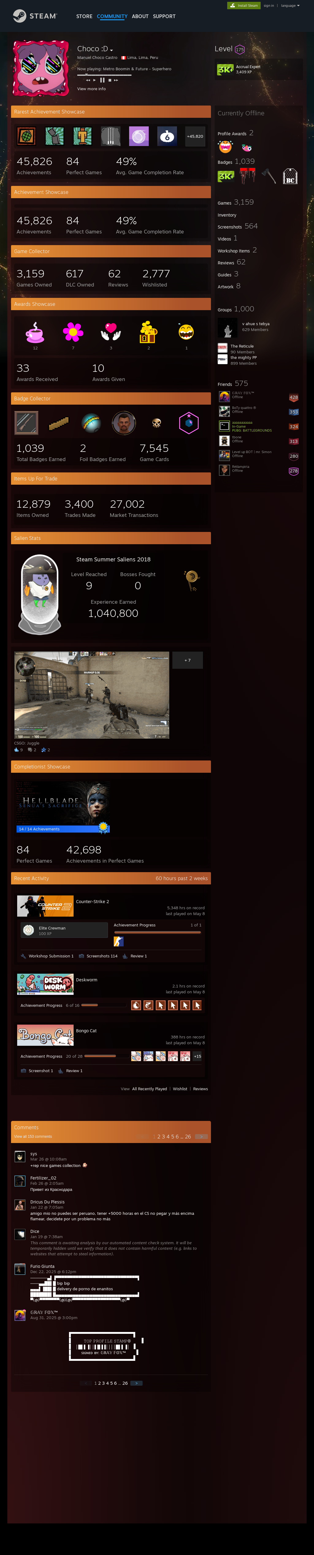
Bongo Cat (86, 1030)
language (288, 5)
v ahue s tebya (256, 323)
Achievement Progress (134, 924)
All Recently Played (149, 1088)
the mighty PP (244, 357)
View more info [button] (91, 88)
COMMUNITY (112, 16)
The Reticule (242, 346)
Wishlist (180, 1088)
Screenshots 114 (102, 955)
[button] (259, 48)
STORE (84, 16)
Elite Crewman (52, 928)
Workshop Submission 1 (51, 955)
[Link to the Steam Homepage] (40, 21)
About (140, 16)
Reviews (200, 1088)
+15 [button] (197, 1056)
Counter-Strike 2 (92, 901)
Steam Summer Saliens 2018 (113, 559)
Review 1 (139, 955)
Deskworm (86, 979)
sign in (269, 5)
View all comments (33, 1136)
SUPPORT (164, 16)
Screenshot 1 (41, 1070)
